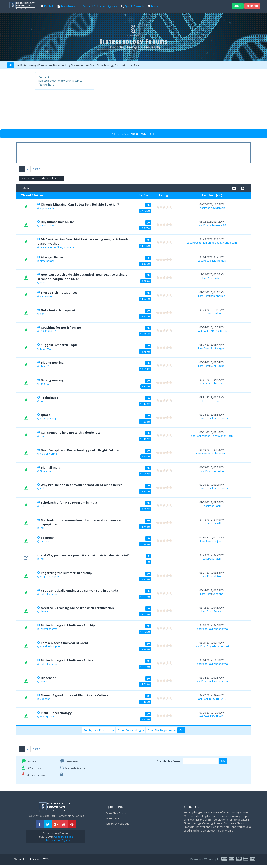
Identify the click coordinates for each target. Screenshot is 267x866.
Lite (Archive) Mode (117, 823)
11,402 (145, 439)
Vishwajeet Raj (48, 418)
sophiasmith (47, 208)
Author (38, 195)
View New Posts (116, 813)
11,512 (145, 474)
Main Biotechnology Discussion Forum (109, 65)
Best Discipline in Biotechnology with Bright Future (80, 450)
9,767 (146, 509)
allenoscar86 (47, 225)
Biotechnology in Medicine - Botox (67, 660)
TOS (46, 859)
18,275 (145, 631)
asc (219, 195)
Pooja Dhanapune (50, 576)
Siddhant (45, 699)
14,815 (145, 245)
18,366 (145, 649)
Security (47, 538)
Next (36, 168)
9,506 (146, 719)
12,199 (145, 666)
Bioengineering (52, 362)
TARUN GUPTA (48, 331)
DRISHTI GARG (218, 699)
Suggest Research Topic (59, 345)
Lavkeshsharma (218, 418)
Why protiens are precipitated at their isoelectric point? (88, 555)
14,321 (145, 298)
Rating (163, 195)
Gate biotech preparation (60, 310)
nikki (42, 313)
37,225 (145, 210)
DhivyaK (44, 611)
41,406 (145, 701)
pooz (43, 401)
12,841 (145, 491)
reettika (44, 681)
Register (252, 5)
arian (42, 282)
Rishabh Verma (48, 453)
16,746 (145, 526)
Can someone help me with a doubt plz (70, 432)
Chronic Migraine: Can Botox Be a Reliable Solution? (80, 204)
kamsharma (46, 296)
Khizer (218, 576)
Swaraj (218, 611)
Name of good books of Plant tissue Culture (74, 695)
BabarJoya (46, 348)
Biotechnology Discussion (68, 65)
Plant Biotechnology (56, 713)
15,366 (145, 334)
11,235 (145, 544)
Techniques (49, 397)
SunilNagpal (217, 348)
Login (237, 5)
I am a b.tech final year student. (65, 643)
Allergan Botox (52, 257)
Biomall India (50, 467)
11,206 (145, 421)
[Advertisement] (163, 100)
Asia (136, 65)
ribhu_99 (44, 366)
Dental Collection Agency (56, 840)
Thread (26, 195)
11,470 (145, 404)
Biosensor (48, 678)
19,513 (145, 369)
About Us (19, 859)
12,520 (145, 316)
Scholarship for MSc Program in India (69, 502)
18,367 (145, 228)
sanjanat (44, 541)
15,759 (145, 351)
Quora (45, 415)
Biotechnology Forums (33, 65)
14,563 (145, 684)
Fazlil (42, 488)
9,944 (146, 456)
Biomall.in (45, 471)
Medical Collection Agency (100, 6)
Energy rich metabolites (59, 292)
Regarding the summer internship (66, 573)
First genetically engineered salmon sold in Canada (79, 590)
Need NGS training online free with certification (77, 608)
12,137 (145, 596)
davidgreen (218, 208)
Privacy (34, 859)
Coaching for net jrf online (61, 327)
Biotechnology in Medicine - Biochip (68, 625)
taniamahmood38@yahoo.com (57, 247)
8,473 (146, 386)
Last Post (208, 195)
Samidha (217, 594)
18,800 (145, 263)
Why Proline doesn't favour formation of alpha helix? (81, 485)
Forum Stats (113, 818)
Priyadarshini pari (50, 646)
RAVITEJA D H (47, 716)
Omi (42, 436)
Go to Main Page (63, 836)
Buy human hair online (57, 222)
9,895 (146, 281)
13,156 (145, 614)
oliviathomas (47, 261)
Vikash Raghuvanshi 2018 (217, 436)
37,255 (145, 579)
